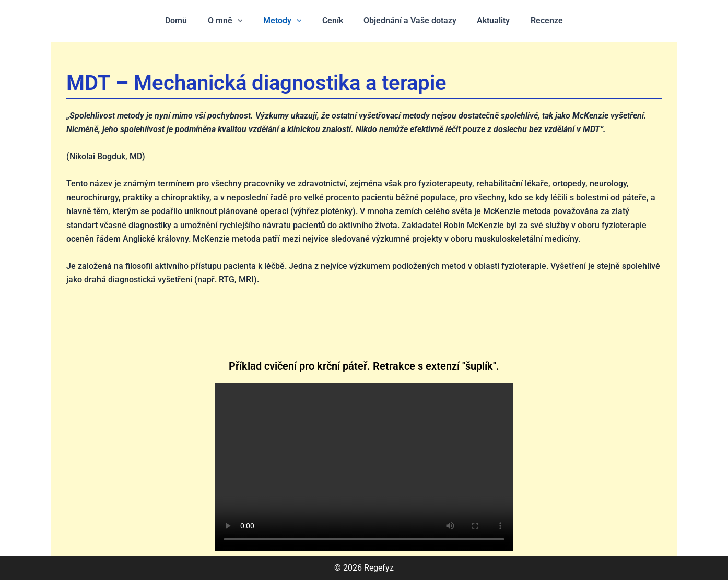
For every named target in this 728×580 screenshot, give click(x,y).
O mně (232, 21)
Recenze (535, 21)
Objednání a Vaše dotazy (406, 21)
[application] (245, 21)
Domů (187, 21)
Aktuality (485, 21)
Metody (286, 21)
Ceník (332, 21)
